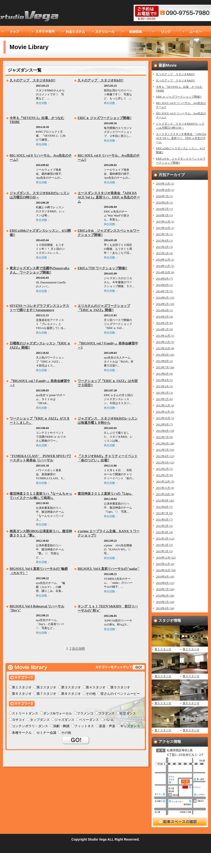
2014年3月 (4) (164, 316)
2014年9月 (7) (164, 278)
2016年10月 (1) (165, 190)
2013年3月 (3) (164, 386)
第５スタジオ (120, 687)
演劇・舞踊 (61, 726)
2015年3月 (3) (164, 247)
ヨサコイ (18, 720)
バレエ (109, 720)
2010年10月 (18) (166, 570)
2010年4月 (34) (165, 608)
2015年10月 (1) (165, 228)
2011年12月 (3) (165, 481)
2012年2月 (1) (164, 469)
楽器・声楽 (107, 726)
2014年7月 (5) (164, 291)
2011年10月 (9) (165, 494)
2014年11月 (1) (165, 266)
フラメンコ (85, 713)
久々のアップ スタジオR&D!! (32, 80)
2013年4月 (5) (164, 380)
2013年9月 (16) (165, 354)
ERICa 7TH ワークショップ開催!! (102, 268)
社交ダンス (128, 713)
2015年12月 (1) (165, 221)
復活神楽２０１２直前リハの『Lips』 (105, 493)
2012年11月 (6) (165, 411)
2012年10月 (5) (165, 418)
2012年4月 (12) (165, 456)
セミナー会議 (46, 732)
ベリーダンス (89, 720)
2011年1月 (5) (164, 551)
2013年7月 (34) (165, 367)
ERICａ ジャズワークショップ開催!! (105, 118)
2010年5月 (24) (165, 602)
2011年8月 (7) (164, 507)
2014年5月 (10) (165, 304)
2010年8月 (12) (165, 583)
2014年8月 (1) (164, 285)
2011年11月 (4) (165, 488)
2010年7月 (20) (165, 589)
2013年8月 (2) (164, 361)
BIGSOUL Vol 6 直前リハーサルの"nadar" (108, 569)
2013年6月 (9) (164, 373)
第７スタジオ (46, 693)
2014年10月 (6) (165, 272)
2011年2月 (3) (164, 545)
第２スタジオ (46, 687)
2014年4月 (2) (164, 310)
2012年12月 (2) (165, 405)
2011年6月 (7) (164, 519)
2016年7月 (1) (164, 196)
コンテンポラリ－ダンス (30, 726)
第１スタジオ (22, 687)
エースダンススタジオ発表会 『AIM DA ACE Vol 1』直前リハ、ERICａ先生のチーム (109, 197)
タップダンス (40, 720)
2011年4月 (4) (164, 532)
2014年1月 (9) (164, 329)
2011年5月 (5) (164, 526)
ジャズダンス (64, 720)
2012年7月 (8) (164, 437)
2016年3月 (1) (164, 215)
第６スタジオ (22, 693)
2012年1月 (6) (164, 475)
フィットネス (84, 726)
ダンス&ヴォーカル (57, 713)
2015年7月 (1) (164, 234)
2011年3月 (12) (165, 538)
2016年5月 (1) (164, 209)
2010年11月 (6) (165, 564)
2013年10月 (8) (165, 348)
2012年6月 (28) (165, 443)
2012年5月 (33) (165, 450)
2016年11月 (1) (165, 183)
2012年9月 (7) (164, 424)
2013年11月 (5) (165, 342)
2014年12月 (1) (165, 259)
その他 (91, 693)
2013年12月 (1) (165, 335)
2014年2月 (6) (164, 323)
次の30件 (78, 648)
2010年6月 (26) (165, 595)
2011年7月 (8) (164, 513)
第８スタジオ (71, 693)
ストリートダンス (25, 713)
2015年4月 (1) (164, 240)
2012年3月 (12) (165, 462)
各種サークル (22, 732)
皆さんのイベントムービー (120, 693)
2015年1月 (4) (164, 253)
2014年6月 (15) (165, 297)
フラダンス (106, 713)
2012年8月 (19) (165, 430)
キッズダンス (130, 726)
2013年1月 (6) (164, 399)
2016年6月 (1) (164, 202)
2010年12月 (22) (166, 557)
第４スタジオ (96, 687)
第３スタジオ (71, 687)
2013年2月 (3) (164, 392)
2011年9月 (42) (165, 500)
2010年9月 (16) (165, 576)
